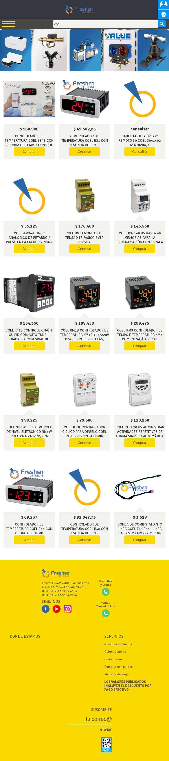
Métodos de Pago (116, 674)
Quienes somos (115, 652)
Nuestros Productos (118, 644)
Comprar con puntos (118, 667)
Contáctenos (113, 659)
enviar (106, 729)
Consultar (139, 151)
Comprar (29, 151)
